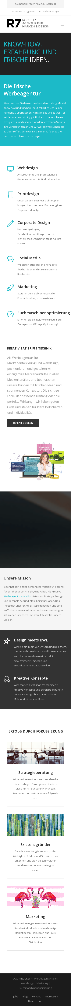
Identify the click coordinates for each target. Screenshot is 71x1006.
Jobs (15, 996)
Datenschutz (35, 1001)
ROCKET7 (26, 978)
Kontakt (36, 996)
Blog (25, 996)
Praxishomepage (49, 11)
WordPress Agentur (23, 11)
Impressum (51, 996)
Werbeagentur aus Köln (17, 596)
